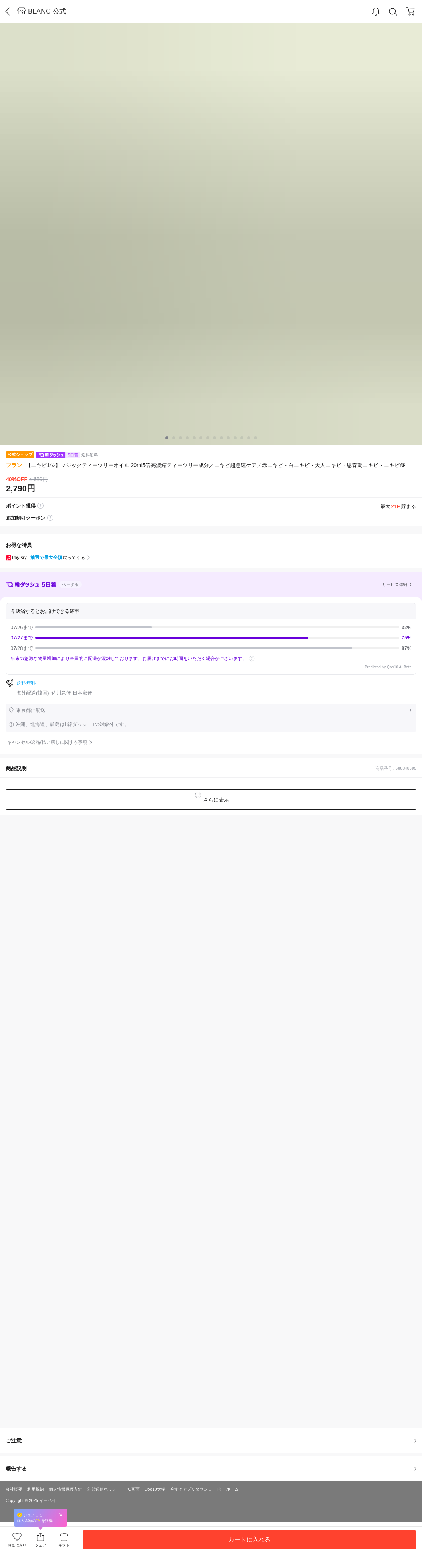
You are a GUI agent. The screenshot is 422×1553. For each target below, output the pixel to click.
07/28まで (211, 648)
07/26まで (211, 627)
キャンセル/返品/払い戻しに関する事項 (47, 742)
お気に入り (17, 1545)
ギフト (64, 1545)
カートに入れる (249, 1539)
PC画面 (132, 1489)
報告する (211, 1468)
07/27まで (211, 638)
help (252, 659)
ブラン (14, 465)
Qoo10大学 (155, 1489)
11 (241, 437)
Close (61, 1514)
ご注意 (211, 1440)
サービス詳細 (394, 584)
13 (255, 437)
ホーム (232, 1489)
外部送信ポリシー (103, 1489)
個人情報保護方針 (65, 1489)
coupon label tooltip (50, 518)
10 (235, 437)
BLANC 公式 (47, 11)
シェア (40, 1545)
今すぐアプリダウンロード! (195, 1489)
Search (393, 12)
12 (248, 437)
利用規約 (35, 1489)
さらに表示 (216, 800)
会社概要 (14, 1489)
